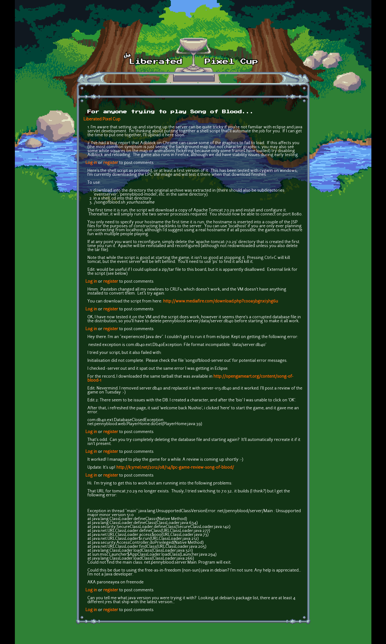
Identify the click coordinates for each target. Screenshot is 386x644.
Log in (91, 163)
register (110, 163)
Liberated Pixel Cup (101, 119)
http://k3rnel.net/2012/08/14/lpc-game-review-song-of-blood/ (175, 468)
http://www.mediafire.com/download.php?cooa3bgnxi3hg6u (220, 301)
